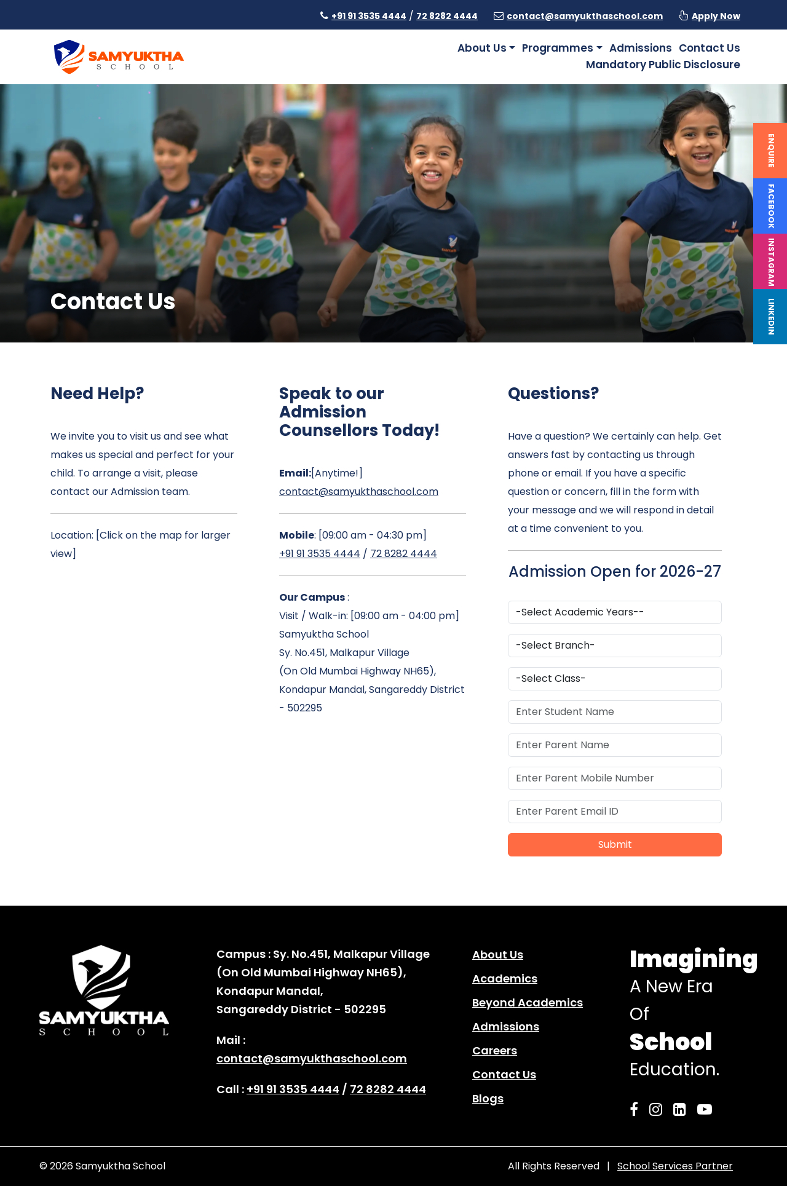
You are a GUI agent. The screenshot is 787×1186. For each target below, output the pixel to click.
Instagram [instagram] (771, 262)
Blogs (488, 1098)
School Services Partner (675, 1166)
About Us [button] (482, 48)
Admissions (640, 48)
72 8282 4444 (447, 16)
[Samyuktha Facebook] (638, 1109)
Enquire (771, 150)
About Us (497, 954)
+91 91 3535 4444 (368, 16)
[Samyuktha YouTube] (708, 1109)
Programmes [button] (557, 48)
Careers (494, 1050)
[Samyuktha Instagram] (659, 1109)
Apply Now (716, 16)
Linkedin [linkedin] (771, 316)
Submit (615, 844)
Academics (504, 978)
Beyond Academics (527, 1002)
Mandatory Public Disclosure (663, 64)
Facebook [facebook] (771, 206)
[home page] (119, 56)
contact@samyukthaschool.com (585, 16)
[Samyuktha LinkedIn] (683, 1109)
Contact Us (709, 48)
